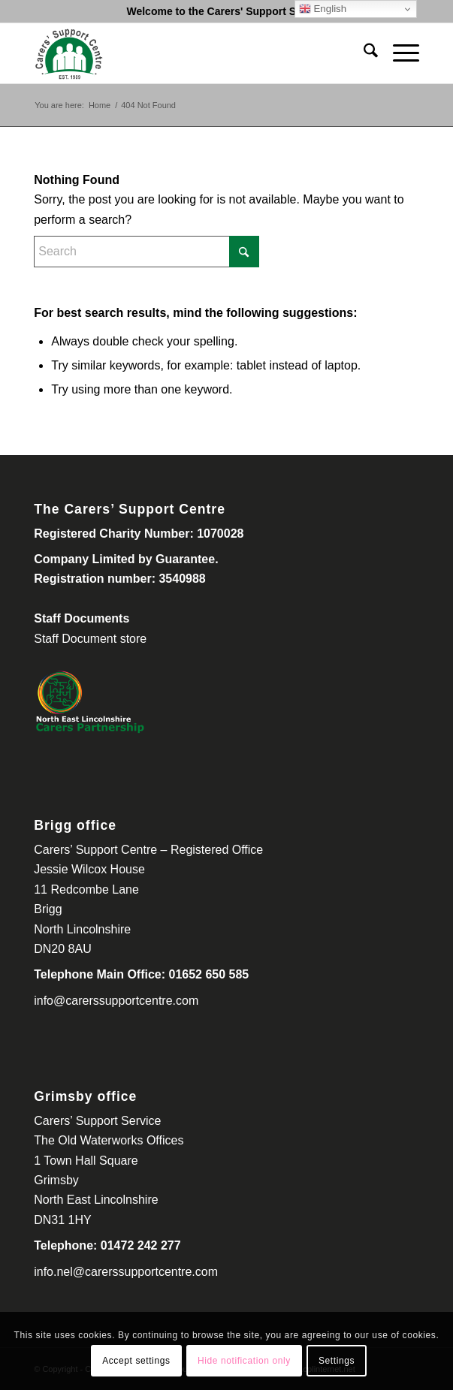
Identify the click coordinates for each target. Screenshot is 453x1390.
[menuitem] (363, 53)
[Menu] (398, 53)
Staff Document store (90, 638)
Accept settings (136, 1360)
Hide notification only (244, 1360)
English (322, 9)
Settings (337, 1360)
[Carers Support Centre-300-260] (188, 53)
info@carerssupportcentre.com (116, 1000)
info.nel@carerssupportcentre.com (126, 1271)
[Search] (363, 53)
